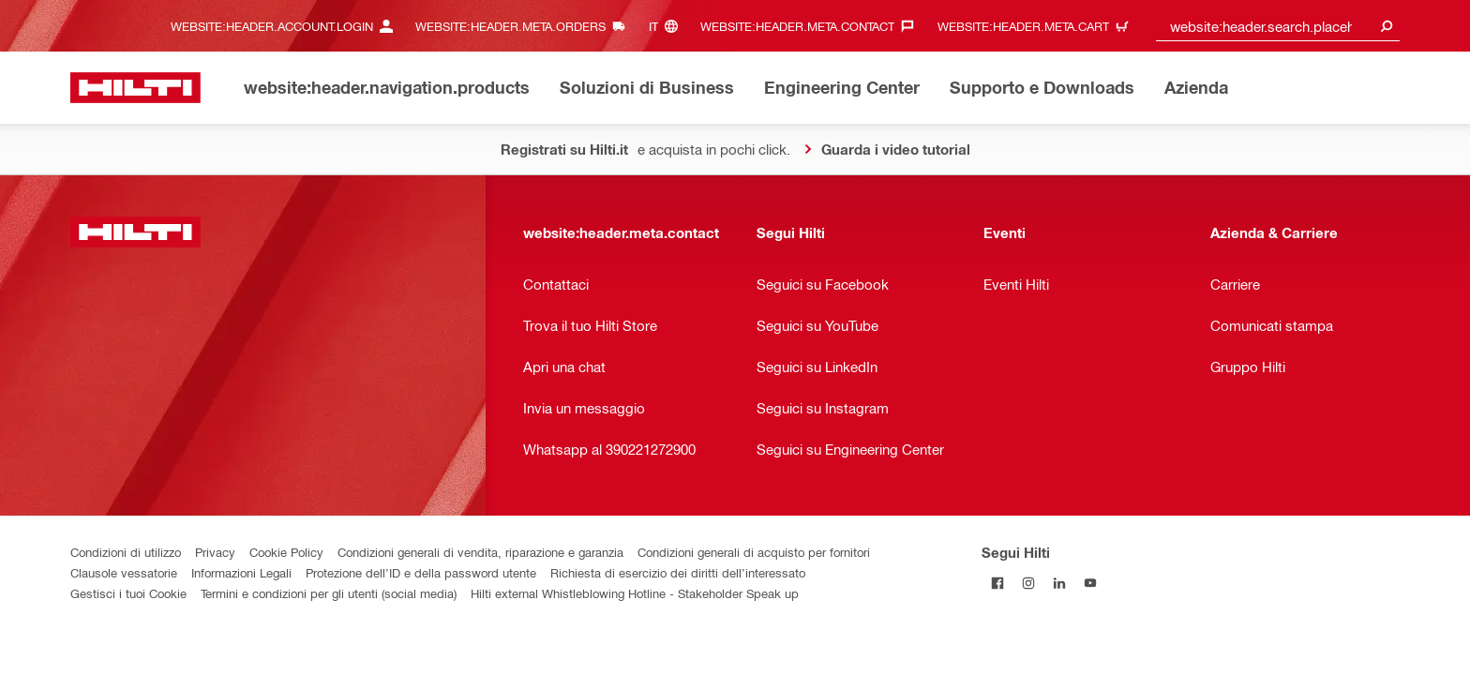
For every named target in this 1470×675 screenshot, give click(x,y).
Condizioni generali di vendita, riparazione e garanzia (480, 552)
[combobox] (1278, 25)
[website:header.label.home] (135, 87)
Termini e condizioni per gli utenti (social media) (329, 593)
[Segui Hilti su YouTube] (1089, 582)
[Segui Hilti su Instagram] (1027, 582)
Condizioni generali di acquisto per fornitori (754, 552)
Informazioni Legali (241, 572)
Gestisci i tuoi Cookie (128, 593)
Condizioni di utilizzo (125, 552)
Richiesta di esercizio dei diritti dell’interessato (677, 572)
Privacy (215, 552)
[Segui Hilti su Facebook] (997, 582)
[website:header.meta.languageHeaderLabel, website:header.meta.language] (668, 25)
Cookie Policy (286, 552)
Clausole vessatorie (123, 572)
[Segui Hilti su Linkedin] (1058, 582)
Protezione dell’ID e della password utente (421, 572)
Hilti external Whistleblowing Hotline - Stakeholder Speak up (635, 593)
